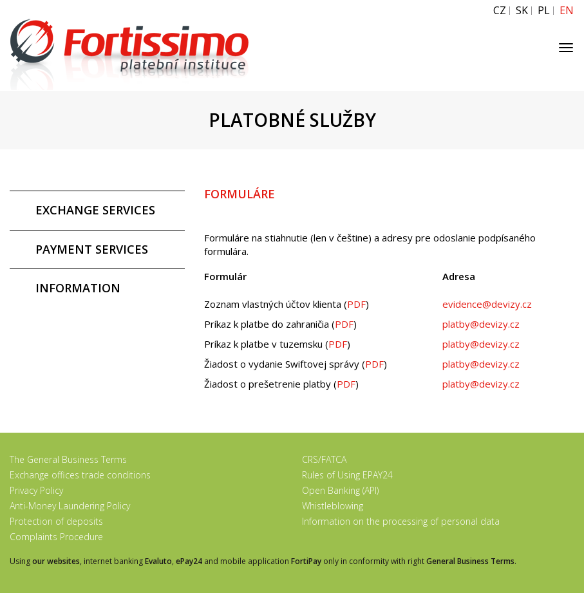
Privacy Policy (36, 490)
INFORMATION (77, 288)
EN (567, 10)
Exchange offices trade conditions (80, 475)
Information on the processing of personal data (401, 521)
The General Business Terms (68, 459)
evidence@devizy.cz (487, 303)
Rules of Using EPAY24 (347, 475)
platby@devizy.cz (481, 323)
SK (522, 10)
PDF (356, 303)
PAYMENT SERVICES (91, 249)
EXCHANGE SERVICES (95, 210)
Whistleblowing (332, 506)
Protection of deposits (56, 521)
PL (544, 10)
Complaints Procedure (56, 537)
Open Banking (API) (340, 490)
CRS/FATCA (324, 459)
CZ (499, 10)
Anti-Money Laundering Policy (70, 506)
